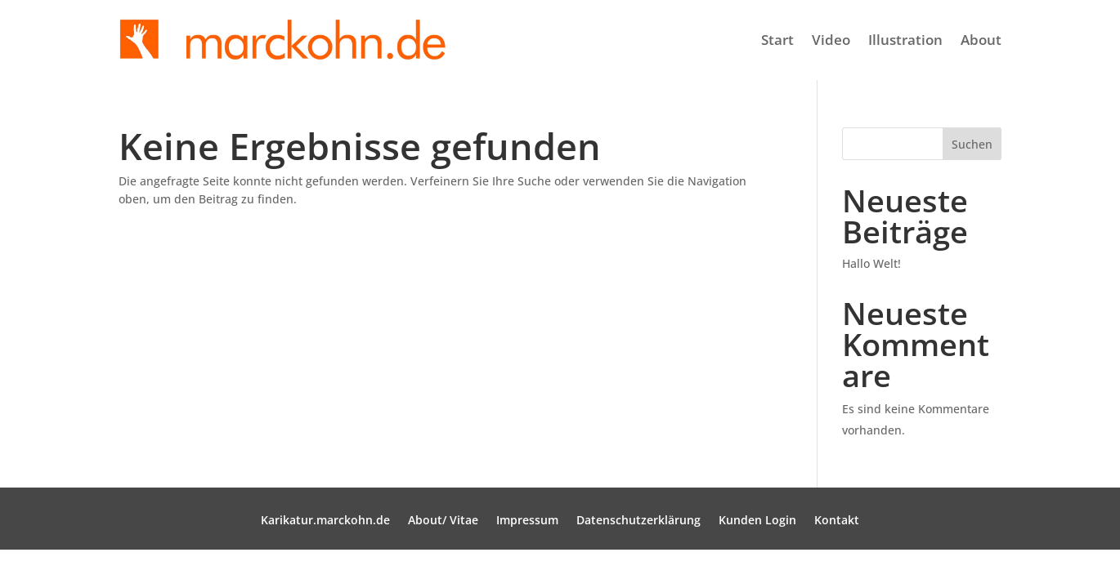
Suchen (972, 144)
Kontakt (836, 521)
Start (777, 39)
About (981, 39)
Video (831, 39)
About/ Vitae (443, 521)
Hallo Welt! (871, 263)
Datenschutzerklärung (638, 521)
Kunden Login (757, 521)
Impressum (527, 521)
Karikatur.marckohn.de (325, 521)
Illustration (905, 39)
